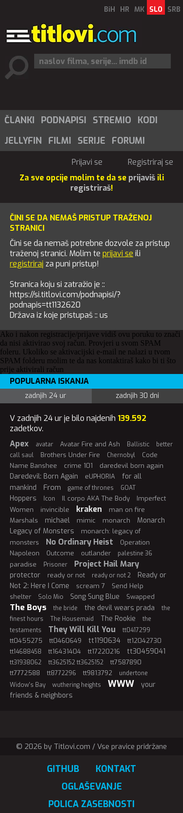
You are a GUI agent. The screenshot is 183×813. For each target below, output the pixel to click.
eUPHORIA (100, 476)
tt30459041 (146, 651)
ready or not (66, 575)
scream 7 (90, 586)
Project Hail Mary (106, 564)
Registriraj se (150, 162)
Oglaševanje (91, 786)
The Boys (28, 607)
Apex (19, 444)
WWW (121, 684)
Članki (19, 120)
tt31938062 (25, 662)
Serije (91, 141)
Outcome (60, 553)
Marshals (24, 520)
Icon (49, 499)
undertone (133, 673)
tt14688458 (25, 652)
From (52, 487)
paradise (23, 564)
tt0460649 (65, 641)
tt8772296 (61, 673)
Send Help (127, 586)
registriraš (90, 188)
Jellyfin (23, 141)
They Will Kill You (82, 629)
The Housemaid (72, 619)
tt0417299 (136, 630)
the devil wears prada (119, 608)
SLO (156, 9)
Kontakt (116, 769)
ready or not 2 (111, 575)
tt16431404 (64, 651)
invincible (55, 509)
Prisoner (55, 565)
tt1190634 (104, 640)
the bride (65, 608)
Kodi (148, 120)
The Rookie (118, 618)
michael (57, 520)
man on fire (127, 509)
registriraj (26, 264)
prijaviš (141, 178)
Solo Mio (50, 597)
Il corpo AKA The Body (96, 498)
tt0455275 (26, 641)
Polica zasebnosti (91, 804)
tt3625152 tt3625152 (75, 662)
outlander (96, 553)
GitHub (63, 769)
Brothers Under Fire (70, 455)
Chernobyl (121, 455)
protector (25, 575)
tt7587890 (126, 662)
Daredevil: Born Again (44, 476)
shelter (20, 597)
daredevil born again (131, 465)
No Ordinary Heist (79, 542)
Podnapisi (63, 120)
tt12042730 (144, 641)
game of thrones (91, 488)
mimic (86, 520)
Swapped (140, 597)
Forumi (128, 141)
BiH (109, 9)
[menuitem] (19, 120)
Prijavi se (87, 162)
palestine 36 (135, 553)
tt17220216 (104, 651)
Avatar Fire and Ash (90, 444)
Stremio (112, 120)
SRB (174, 9)
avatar (44, 444)
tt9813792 (97, 673)
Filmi (59, 141)
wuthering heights (76, 685)
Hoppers (23, 498)
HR (124, 9)
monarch (116, 520)
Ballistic (138, 444)
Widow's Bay (27, 685)
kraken (89, 509)
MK (139, 9)
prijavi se (117, 253)
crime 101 (78, 465)
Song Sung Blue (95, 596)
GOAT (128, 488)
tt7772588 (25, 673)
